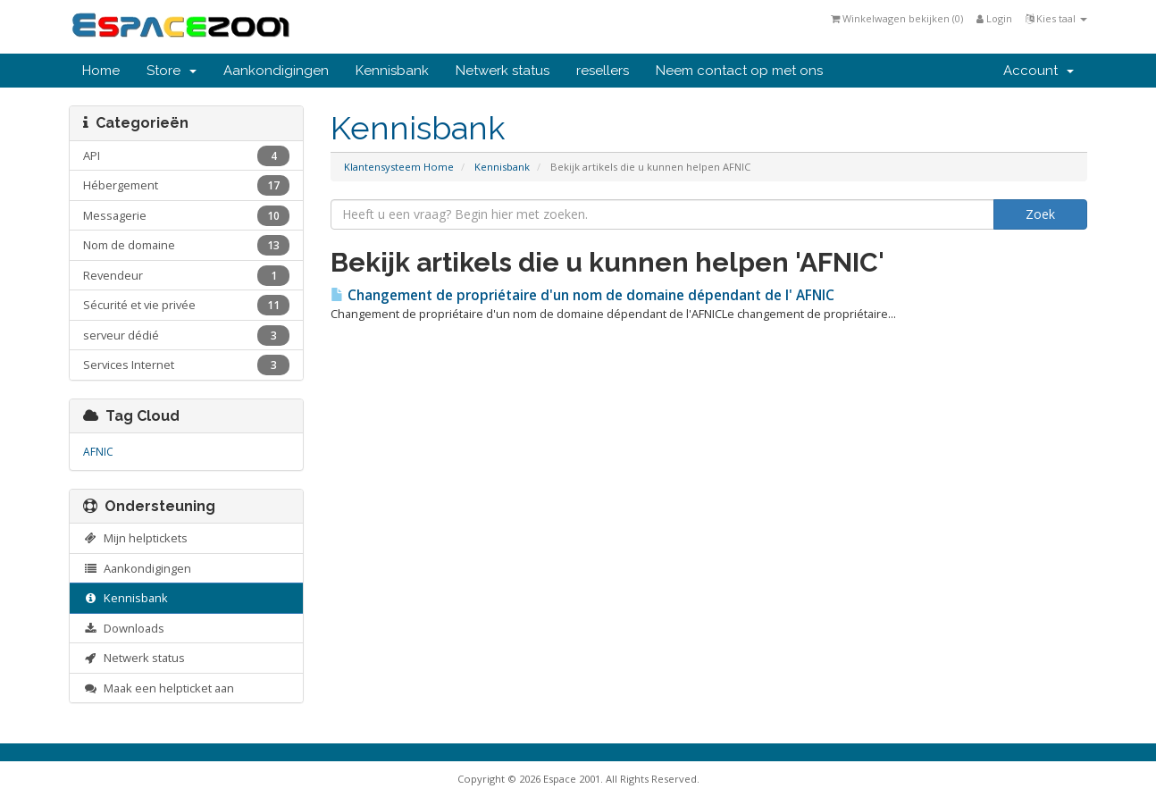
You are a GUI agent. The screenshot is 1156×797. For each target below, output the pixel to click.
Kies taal (1056, 18)
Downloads (123, 628)
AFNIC (98, 451)
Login (994, 18)
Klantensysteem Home (399, 166)
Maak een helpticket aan (158, 688)
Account (1038, 71)
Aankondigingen (276, 71)
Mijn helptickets (135, 538)
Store (172, 71)
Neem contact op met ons (739, 71)
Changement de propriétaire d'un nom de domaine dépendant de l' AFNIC (582, 295)
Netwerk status (502, 71)
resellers (602, 71)
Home (101, 71)
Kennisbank (392, 71)
